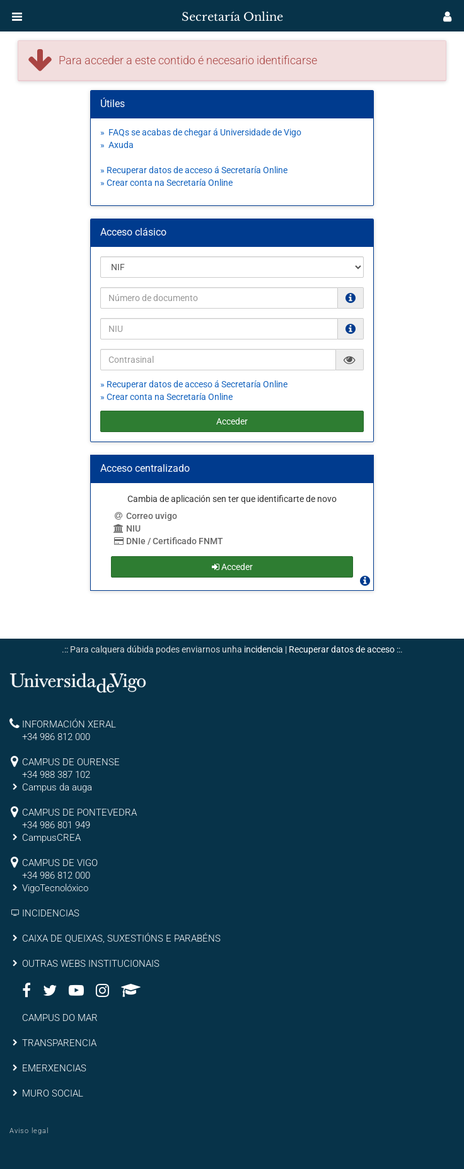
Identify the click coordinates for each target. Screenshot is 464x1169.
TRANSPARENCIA (59, 1043)
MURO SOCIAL (52, 1093)
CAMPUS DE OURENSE (71, 762)
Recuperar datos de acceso (342, 649)
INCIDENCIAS (50, 913)
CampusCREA (51, 837)
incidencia (263, 649)
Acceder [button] (232, 567)
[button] (17, 16)
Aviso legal (29, 1131)
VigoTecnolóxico (55, 888)
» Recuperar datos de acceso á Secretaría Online (193, 170)
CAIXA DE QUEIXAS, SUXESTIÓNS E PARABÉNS (121, 938)
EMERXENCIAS (54, 1068)
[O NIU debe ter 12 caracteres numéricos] (350, 329)
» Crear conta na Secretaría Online (166, 183)
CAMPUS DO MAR (60, 1018)
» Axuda (117, 145)
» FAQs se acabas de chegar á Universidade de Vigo (200, 132)
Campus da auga (57, 787)
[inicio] (34, 12)
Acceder (232, 421)
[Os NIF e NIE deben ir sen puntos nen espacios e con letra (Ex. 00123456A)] (350, 298)
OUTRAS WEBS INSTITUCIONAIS (91, 963)
